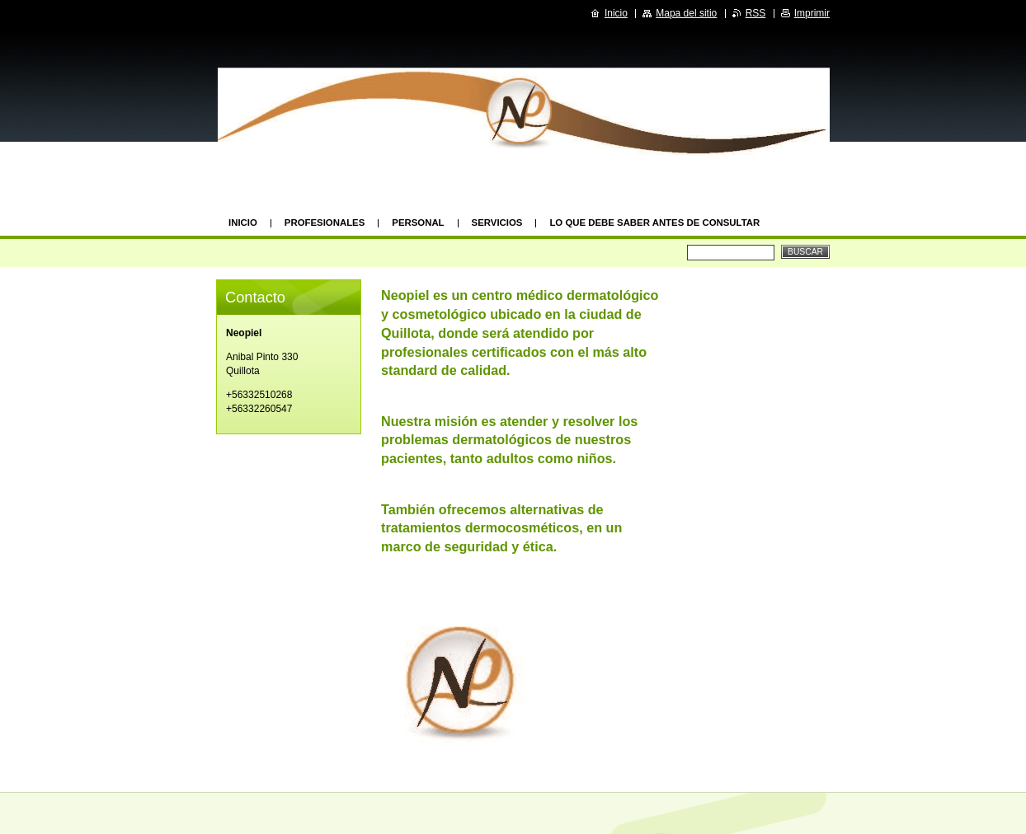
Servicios (497, 222)
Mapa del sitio (686, 13)
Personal (418, 222)
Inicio (242, 222)
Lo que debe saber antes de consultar (654, 222)
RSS (756, 13)
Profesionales (325, 222)
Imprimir (812, 13)
